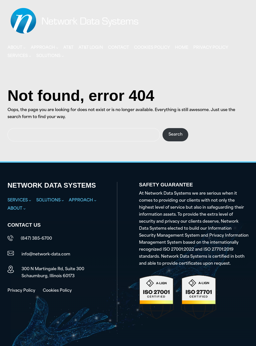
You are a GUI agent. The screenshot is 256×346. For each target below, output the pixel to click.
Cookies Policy (152, 48)
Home (181, 48)
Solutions (48, 56)
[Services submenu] (30, 56)
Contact (118, 48)
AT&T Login (90, 48)
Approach (43, 48)
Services (18, 56)
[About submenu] (24, 48)
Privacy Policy (210, 48)
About (15, 48)
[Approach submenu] (57, 48)
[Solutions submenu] (63, 56)
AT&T (68, 48)
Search (175, 135)
